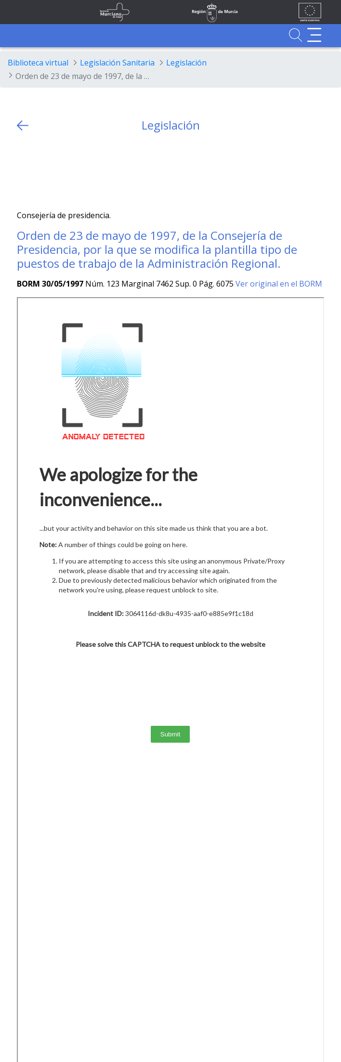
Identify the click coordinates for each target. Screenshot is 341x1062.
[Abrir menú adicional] (314, 35)
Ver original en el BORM (279, 283)
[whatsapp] (61, 171)
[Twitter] (24, 171)
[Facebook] (43, 171)
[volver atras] (22, 125)
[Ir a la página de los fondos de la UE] (310, 12)
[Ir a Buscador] (295, 35)
